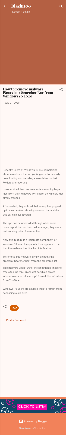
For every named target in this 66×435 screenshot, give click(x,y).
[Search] (61, 7)
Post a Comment (16, 320)
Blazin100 (21, 6)
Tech (14, 308)
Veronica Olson (40, 428)
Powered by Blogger (33, 421)
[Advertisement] (33, 49)
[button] (61, 90)
